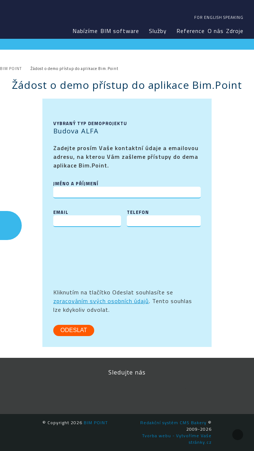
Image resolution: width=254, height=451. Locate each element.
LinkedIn (110, 392)
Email (60, 212)
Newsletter (176, 392)
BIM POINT (25, 18)
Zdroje (234, 30)
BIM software (119, 30)
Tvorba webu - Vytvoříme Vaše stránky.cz (177, 439)
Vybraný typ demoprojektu (90, 123)
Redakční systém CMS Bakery (173, 422)
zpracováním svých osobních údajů (101, 301)
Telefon (138, 212)
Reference (190, 30)
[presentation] (108, 252)
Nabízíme (85, 30)
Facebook (78, 392)
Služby (158, 30)
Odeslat (74, 330)
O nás (216, 30)
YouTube (143, 392)
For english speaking (218, 17)
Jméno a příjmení (76, 184)
